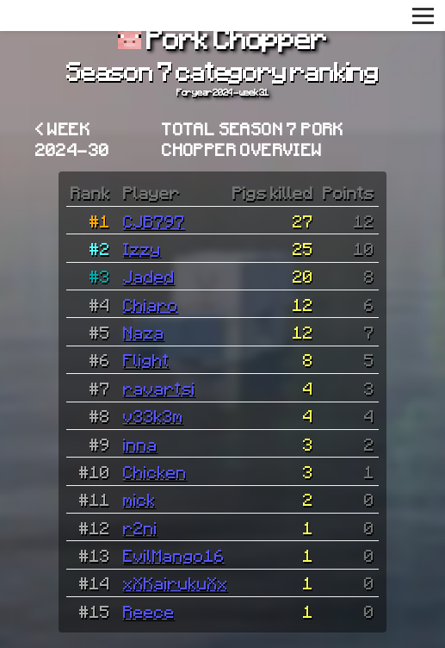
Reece (149, 611)
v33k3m (153, 415)
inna (140, 443)
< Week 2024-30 (72, 139)
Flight (146, 359)
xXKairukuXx (175, 582)
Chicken (155, 471)
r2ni (140, 527)
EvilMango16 (174, 555)
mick (139, 499)
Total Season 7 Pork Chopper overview (253, 139)
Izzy (142, 248)
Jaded (149, 275)
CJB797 (154, 220)
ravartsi (159, 387)
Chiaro (150, 304)
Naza (143, 331)
